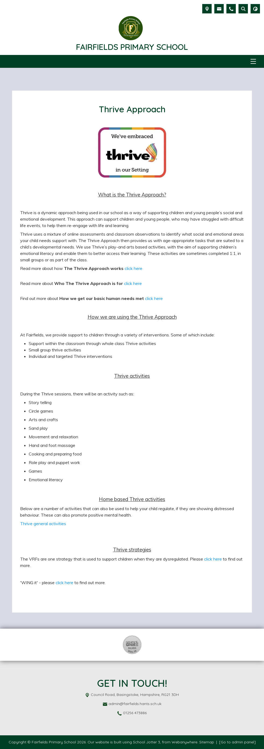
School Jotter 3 (146, 742)
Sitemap (206, 742)
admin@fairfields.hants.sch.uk (135, 703)
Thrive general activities (43, 523)
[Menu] (253, 61)
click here (133, 268)
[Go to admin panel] (237, 742)
